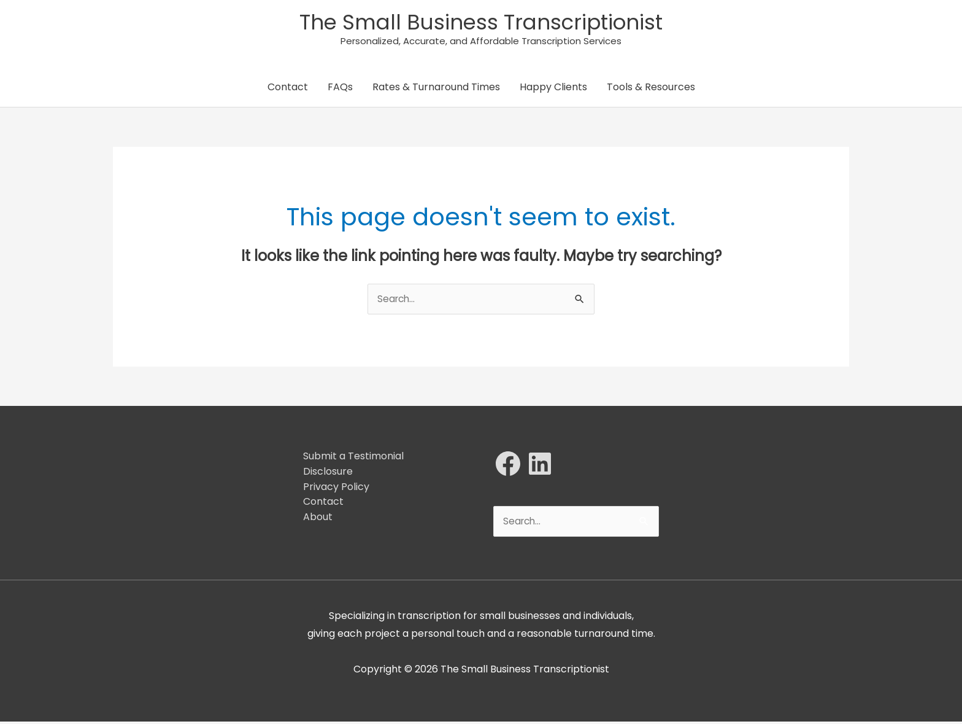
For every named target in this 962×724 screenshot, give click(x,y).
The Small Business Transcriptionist (481, 22)
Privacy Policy (336, 488)
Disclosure (328, 473)
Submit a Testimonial (353, 458)
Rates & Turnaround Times (436, 89)
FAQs (340, 89)
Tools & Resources (651, 89)
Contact (287, 89)
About (318, 519)
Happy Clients (553, 89)
